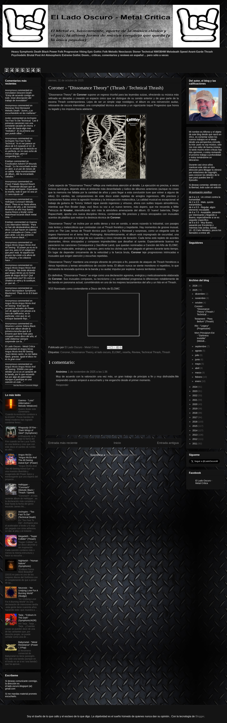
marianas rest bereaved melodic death (17, 109)
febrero (199, 377)
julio (197, 355)
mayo (198, 364)
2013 (195, 434)
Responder (62, 385)
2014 (195, 430)
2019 (195, 408)
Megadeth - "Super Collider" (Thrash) (27, 537)
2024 (195, 387)
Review (136, 352)
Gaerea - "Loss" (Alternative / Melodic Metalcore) (27, 403)
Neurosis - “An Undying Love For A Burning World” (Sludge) (28, 592)
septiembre (201, 346)
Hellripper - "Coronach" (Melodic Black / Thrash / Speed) (26, 488)
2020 (195, 404)
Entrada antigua (168, 443)
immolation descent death (18, 93)
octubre (199, 302)
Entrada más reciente (62, 443)
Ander (8, 118)
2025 (195, 290)
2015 (195, 426)
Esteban (9, 161)
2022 (195, 395)
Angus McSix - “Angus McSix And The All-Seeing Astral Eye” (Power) (28, 458)
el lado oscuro (103, 352)
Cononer (65, 352)
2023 (195, 391)
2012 (195, 439)
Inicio (117, 443)
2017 (195, 417)
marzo (198, 372)
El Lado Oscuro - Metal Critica (20, 346)
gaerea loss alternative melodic (21, 223)
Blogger (200, 716)
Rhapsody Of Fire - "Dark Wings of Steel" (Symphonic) (27, 430)
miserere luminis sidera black (20, 326)
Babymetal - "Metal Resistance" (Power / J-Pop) (28, 645)
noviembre (200, 298)
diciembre (200, 294)
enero (198, 381)
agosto (198, 350)
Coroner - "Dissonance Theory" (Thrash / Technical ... (204, 310)
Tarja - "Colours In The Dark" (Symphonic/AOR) (27, 618)
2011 (195, 443)
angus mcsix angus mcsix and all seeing (19, 350)
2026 (195, 285)
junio (197, 359)
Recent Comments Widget (28, 385)
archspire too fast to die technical (20, 119)
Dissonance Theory (82, 352)
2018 (195, 413)
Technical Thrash (151, 352)
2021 (195, 400)
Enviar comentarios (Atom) (121, 455)
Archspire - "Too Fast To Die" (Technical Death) (27, 514)
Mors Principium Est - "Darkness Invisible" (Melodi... (204, 337)
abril (197, 368)
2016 (195, 421)
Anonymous (11, 90)
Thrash (166, 352)
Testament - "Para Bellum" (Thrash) (204, 320)
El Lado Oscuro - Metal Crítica (203, 481)
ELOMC (116, 352)
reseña (126, 352)
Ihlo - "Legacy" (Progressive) (202, 327)
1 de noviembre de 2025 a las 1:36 (87, 371)
